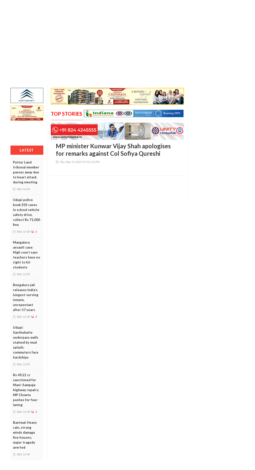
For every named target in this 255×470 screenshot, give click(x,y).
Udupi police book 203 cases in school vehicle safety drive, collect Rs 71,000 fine (26, 212)
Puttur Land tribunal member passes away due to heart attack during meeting (26, 172)
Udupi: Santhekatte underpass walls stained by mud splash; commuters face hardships (25, 342)
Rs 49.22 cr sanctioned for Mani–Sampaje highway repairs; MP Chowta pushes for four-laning (26, 390)
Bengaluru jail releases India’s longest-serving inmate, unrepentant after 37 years (25, 297)
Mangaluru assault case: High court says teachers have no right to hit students (26, 254)
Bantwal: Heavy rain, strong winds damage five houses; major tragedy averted (25, 434)
